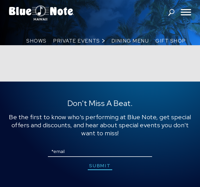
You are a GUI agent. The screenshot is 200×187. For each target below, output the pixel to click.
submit (100, 166)
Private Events (76, 41)
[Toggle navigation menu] (186, 12)
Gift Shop (170, 41)
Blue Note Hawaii (41, 13)
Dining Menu (130, 41)
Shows (36, 41)
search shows (171, 12)
